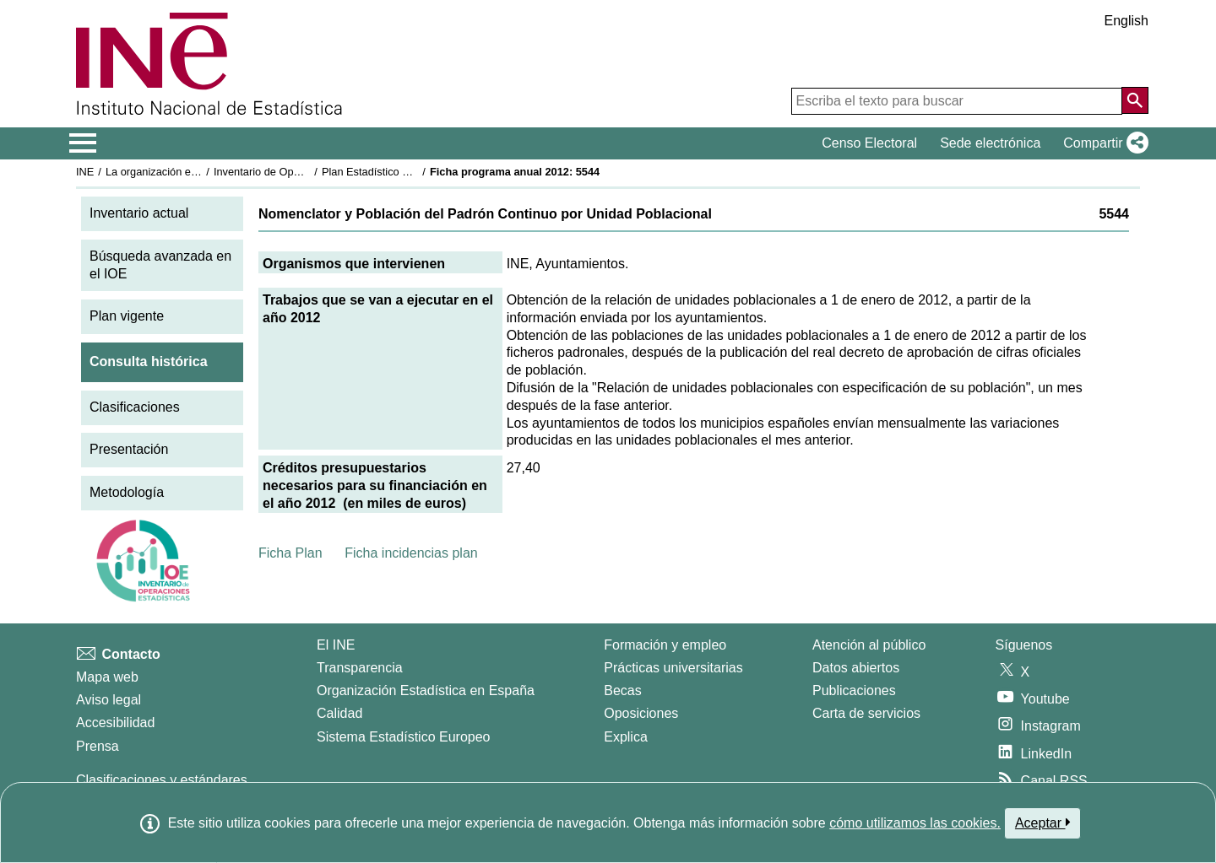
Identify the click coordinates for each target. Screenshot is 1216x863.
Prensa (97, 746)
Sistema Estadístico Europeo (403, 737)
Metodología (127, 492)
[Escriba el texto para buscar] (956, 101)
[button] (1102, 143)
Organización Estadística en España (426, 690)
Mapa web (107, 677)
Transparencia (360, 668)
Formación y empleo (665, 645)
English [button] (1126, 20)
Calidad (339, 713)
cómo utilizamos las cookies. (915, 823)
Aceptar (1042, 822)
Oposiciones (641, 713)
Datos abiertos (855, 668)
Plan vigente (127, 316)
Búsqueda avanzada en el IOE (160, 265)
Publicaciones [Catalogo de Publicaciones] (854, 690)
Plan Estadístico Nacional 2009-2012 (410, 171)
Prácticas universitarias (673, 668)
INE (85, 171)
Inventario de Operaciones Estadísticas (308, 171)
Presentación (129, 449)
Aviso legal (108, 700)
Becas (622, 690)
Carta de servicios (866, 713)
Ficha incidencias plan (411, 553)
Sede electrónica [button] (990, 143)
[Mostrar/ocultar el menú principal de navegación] (83, 143)
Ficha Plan (290, 553)
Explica (626, 737)
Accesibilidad (115, 722)
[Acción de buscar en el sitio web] (1134, 100)
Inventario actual (139, 213)
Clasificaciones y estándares (161, 780)
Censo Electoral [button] (869, 143)
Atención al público (869, 645)
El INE (336, 645)
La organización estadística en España (198, 171)
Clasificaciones (135, 407)
